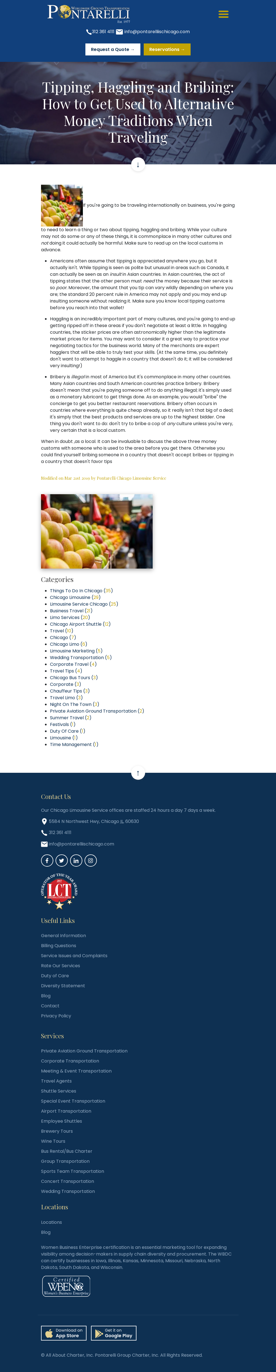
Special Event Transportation (73, 1101)
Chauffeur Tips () (70, 691)
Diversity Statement (63, 986)
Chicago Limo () (68, 644)
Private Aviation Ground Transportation (84, 1051)
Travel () (61, 631)
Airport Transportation (66, 1111)
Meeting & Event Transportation (76, 1071)
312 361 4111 (103, 31)
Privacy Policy (56, 1016)
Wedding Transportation (68, 1191)
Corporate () (65, 684)
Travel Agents (56, 1081)
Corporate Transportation (70, 1061)
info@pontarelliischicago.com (157, 31)
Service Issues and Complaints (74, 955)
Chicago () (63, 637)
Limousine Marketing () (76, 651)
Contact (50, 1006)
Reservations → (167, 49)
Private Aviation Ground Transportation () (97, 711)
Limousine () (64, 738)
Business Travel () (71, 611)
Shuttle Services (58, 1091)
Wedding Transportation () (81, 657)
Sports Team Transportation (72, 1171)
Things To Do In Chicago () (81, 591)
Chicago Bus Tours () (74, 677)
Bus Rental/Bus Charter (66, 1151)
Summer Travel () (71, 718)
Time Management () (74, 744)
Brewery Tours (57, 1131)
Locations (51, 1222)
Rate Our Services (60, 965)
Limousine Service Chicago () (84, 604)
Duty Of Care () (67, 731)
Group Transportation (65, 1161)
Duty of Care (55, 976)
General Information (63, 935)
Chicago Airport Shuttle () (80, 624)
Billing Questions (58, 945)
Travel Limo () (66, 697)
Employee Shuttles (61, 1121)
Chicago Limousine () (75, 597)
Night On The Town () (74, 704)
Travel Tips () (66, 671)
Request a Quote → (113, 49)
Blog (46, 996)
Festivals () (63, 724)
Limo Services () (70, 617)
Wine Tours (53, 1141)
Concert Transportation (67, 1181)
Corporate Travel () (73, 664)
